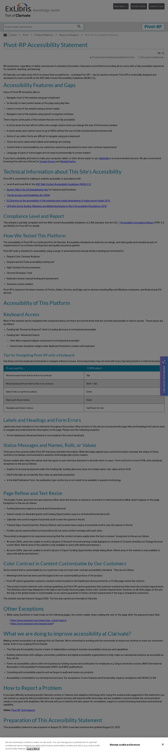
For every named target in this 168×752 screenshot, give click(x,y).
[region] (84, 744)
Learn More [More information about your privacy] (33, 748)
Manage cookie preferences (125, 744)
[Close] (162, 744)
